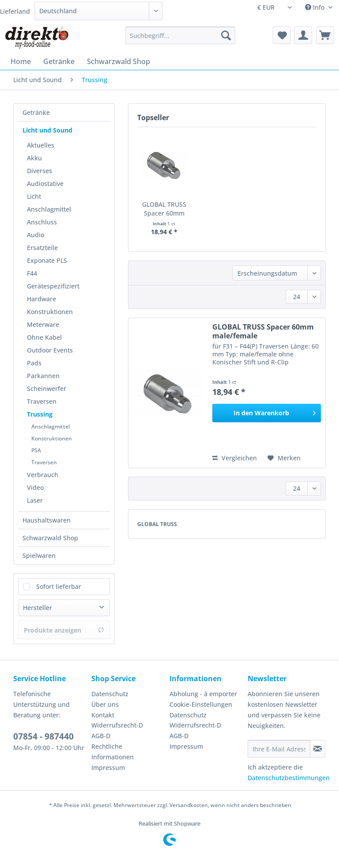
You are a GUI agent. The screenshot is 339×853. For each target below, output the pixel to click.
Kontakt (102, 715)
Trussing (40, 414)
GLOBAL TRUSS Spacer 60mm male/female (164, 209)
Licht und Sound (47, 130)
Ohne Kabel (44, 337)
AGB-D (100, 736)
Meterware (43, 324)
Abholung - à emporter (203, 694)
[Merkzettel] (281, 35)
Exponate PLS (47, 260)
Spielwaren (39, 555)
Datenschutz (109, 694)
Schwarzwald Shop (50, 538)
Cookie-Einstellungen (201, 704)
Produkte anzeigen (64, 630)
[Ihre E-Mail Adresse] (279, 749)
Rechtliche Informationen (112, 751)
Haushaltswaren (47, 520)
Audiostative (45, 183)
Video (35, 487)
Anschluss (42, 222)
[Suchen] (226, 35)
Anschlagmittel (49, 209)
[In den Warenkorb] (266, 413)
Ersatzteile (42, 247)
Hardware (41, 299)
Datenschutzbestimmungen (289, 777)
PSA (36, 450)
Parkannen (43, 376)
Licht (34, 196)
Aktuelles (40, 145)
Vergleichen (234, 458)
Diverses (39, 171)
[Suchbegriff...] (180, 35)
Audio (35, 235)
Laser (35, 500)
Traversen (41, 401)
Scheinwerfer (46, 388)
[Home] (20, 61)
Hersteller (37, 607)
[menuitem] (180, 40)
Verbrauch (42, 474)
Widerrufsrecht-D (117, 725)
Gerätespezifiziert (53, 286)
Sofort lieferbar (58, 586)
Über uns (105, 704)
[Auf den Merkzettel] (284, 458)
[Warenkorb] (325, 35)
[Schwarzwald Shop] (118, 61)
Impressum (108, 767)
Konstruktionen (50, 311)
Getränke (36, 112)
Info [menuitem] (315, 7)
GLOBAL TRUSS (157, 524)
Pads (34, 363)
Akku (34, 158)
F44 (32, 273)
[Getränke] (59, 61)
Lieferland (15, 11)
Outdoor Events (50, 350)
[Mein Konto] (303, 35)
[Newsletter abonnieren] (317, 749)
